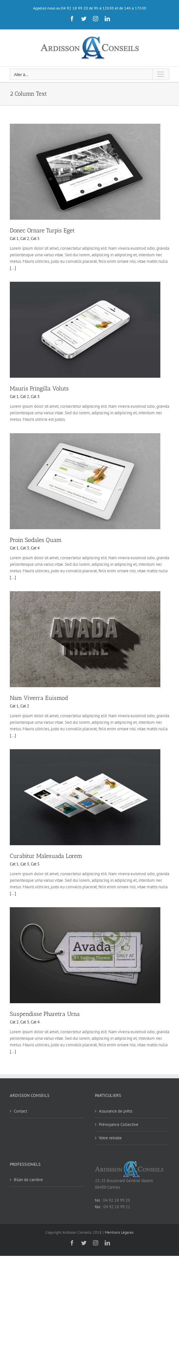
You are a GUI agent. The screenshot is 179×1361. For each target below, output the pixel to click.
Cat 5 (35, 238)
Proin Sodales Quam (36, 540)
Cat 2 (24, 238)
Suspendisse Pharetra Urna (45, 1014)
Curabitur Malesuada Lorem (46, 856)
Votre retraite (110, 1138)
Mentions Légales (119, 1232)
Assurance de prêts (115, 1111)
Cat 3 (35, 396)
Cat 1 (14, 238)
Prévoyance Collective (118, 1124)
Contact (20, 1111)
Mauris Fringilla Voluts (39, 388)
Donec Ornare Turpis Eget (42, 230)
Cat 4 (35, 548)
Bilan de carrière (28, 1179)
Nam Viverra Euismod (39, 698)
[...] (13, 268)
